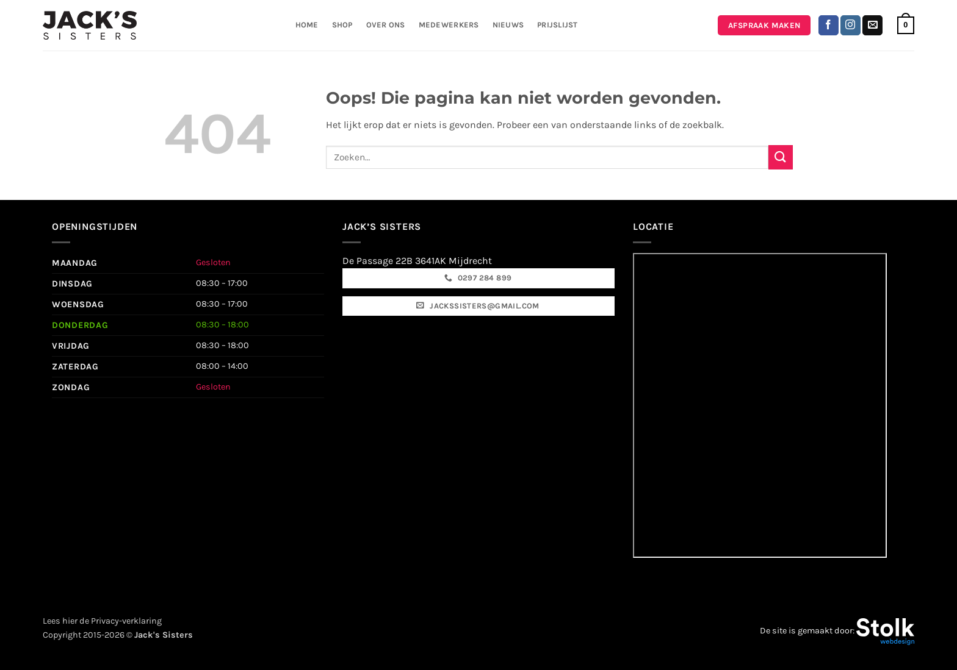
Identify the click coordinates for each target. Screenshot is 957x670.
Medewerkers (449, 24)
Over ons (385, 24)
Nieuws (508, 24)
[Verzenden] (780, 157)
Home (307, 24)
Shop (342, 24)
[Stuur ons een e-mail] (872, 25)
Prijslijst (557, 24)
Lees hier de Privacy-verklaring (102, 621)
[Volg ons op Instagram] (850, 25)
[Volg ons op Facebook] (828, 25)
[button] (905, 26)
